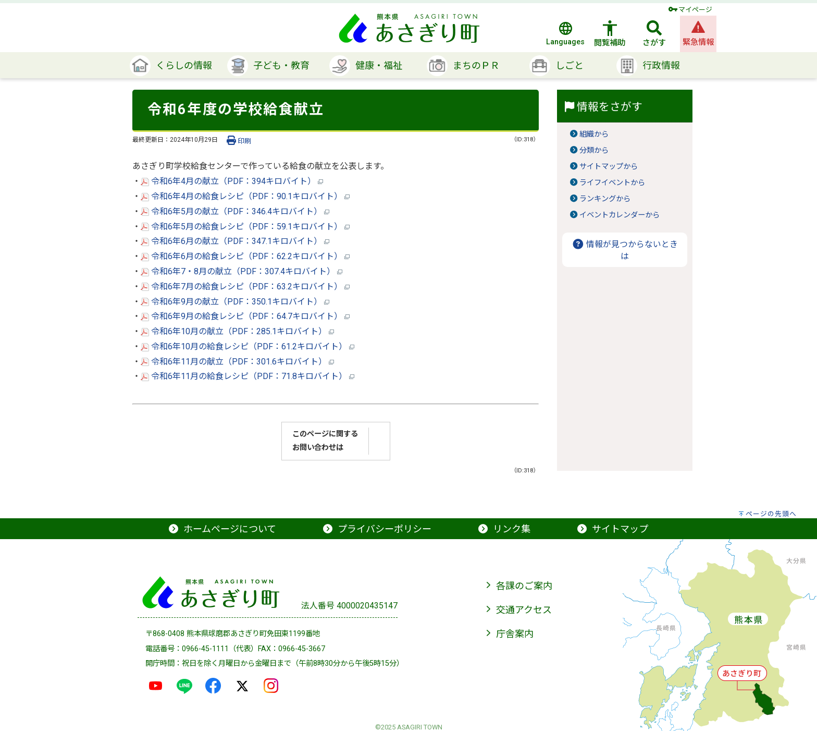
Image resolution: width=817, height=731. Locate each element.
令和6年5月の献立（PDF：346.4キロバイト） (235, 211)
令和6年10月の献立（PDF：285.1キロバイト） (237, 331)
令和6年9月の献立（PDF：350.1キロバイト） (235, 302)
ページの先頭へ (771, 514)
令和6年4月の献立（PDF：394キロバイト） (232, 181)
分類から (594, 150)
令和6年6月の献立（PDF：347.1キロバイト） (235, 241)
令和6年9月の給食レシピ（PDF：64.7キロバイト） (245, 316)
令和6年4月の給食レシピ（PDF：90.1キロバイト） (245, 196)
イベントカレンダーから (619, 215)
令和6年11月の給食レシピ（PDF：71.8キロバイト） (247, 376)
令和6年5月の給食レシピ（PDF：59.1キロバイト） (245, 227)
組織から (594, 134)
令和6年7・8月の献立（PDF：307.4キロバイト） (241, 271)
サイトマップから (608, 166)
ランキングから (604, 198)
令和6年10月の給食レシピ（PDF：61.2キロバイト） (247, 346)
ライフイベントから (612, 182)
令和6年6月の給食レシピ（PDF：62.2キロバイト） (245, 256)
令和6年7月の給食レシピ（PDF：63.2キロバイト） (245, 286)
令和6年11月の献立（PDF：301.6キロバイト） (237, 362)
